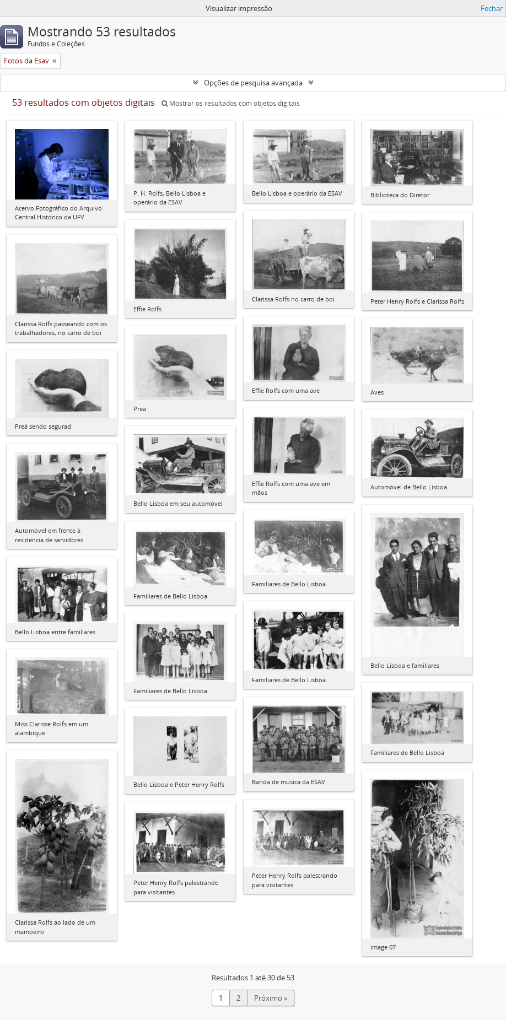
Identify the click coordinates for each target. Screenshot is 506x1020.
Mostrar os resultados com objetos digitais (231, 103)
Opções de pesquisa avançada (253, 83)
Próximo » (270, 998)
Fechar (492, 8)
